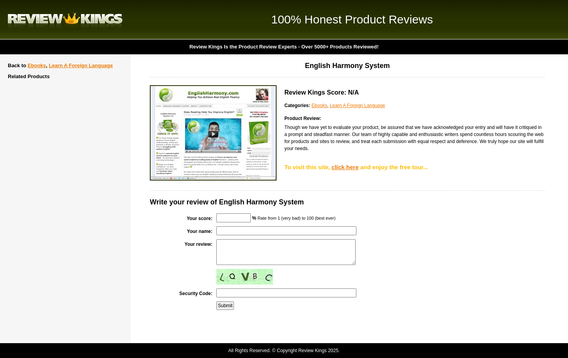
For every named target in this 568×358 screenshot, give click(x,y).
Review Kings (65, 19)
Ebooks (37, 65)
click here (345, 167)
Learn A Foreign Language (81, 65)
